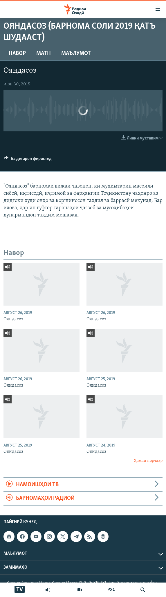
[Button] (28, 160)
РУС (111, 589)
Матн (43, 53)
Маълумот (76, 53)
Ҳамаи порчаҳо (148, 461)
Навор (17, 53)
